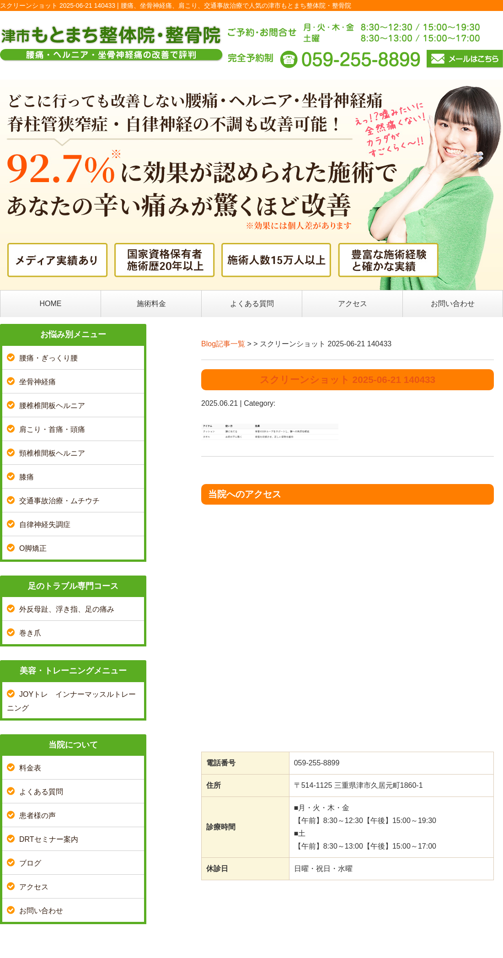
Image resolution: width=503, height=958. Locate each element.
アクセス (352, 303)
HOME (51, 303)
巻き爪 (30, 633)
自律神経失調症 (44, 524)
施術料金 (151, 303)
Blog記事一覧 (223, 344)
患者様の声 (37, 815)
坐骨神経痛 (37, 382)
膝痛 (26, 477)
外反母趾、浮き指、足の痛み (66, 609)
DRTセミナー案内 (48, 839)
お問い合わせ (453, 303)
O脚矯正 (33, 548)
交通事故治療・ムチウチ (59, 501)
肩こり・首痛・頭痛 (52, 429)
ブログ (30, 863)
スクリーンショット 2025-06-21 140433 (347, 379)
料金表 (30, 768)
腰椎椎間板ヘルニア (52, 405)
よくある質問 (252, 303)
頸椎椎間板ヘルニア (52, 453)
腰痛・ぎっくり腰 (48, 358)
